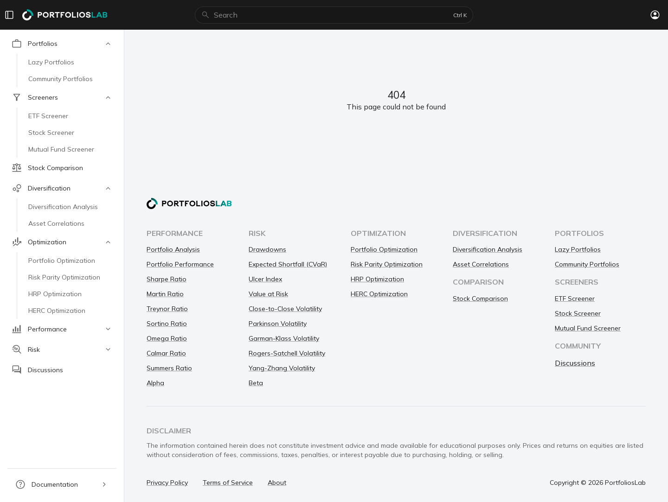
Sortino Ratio (167, 323)
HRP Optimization (377, 279)
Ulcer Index (265, 279)
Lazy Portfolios (578, 249)
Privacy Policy (167, 482)
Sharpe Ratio (166, 279)
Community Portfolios (587, 264)
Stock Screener (578, 313)
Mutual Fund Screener (588, 328)
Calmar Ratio (166, 353)
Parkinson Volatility (278, 323)
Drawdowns (267, 249)
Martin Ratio (165, 294)
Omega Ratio (167, 338)
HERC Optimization (379, 294)
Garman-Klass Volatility (284, 338)
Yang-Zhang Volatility (282, 368)
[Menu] (9, 15)
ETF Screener (575, 298)
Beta (256, 383)
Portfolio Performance (180, 264)
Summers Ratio (169, 368)
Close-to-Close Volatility (285, 309)
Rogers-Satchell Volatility (287, 353)
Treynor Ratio (167, 309)
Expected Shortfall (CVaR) (288, 264)
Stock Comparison (480, 298)
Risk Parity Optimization (387, 264)
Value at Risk (268, 294)
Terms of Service (228, 482)
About (277, 482)
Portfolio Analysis (173, 249)
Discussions (575, 363)
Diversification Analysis (487, 249)
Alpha (155, 383)
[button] (62, 43)
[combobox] (332, 15)
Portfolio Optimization (384, 249)
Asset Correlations (481, 264)
